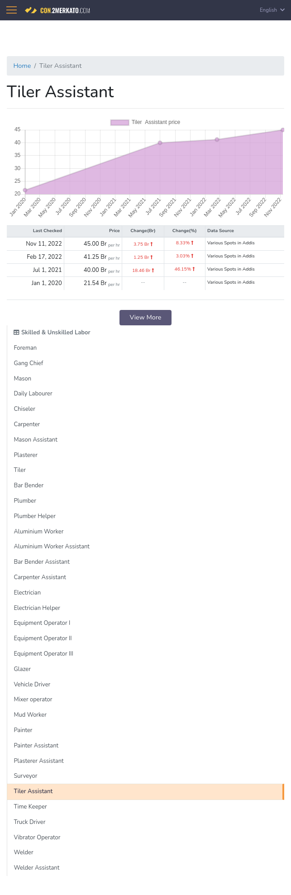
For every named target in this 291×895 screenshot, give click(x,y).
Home (22, 65)
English (272, 10)
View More (146, 317)
